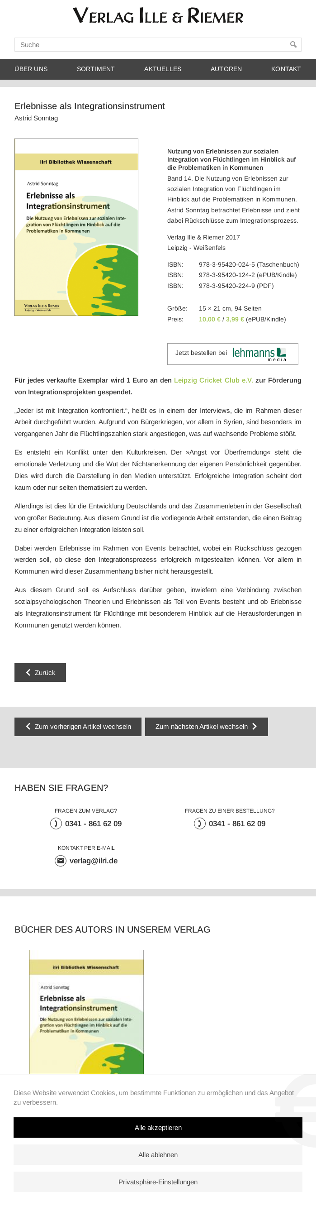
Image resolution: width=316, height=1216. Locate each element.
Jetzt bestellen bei (230, 354)
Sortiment (96, 69)
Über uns (30, 69)
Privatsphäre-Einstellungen (158, 1182)
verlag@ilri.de (94, 861)
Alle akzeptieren (158, 1127)
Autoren (226, 69)
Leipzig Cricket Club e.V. (213, 380)
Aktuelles (162, 69)
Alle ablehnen (158, 1155)
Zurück (45, 672)
